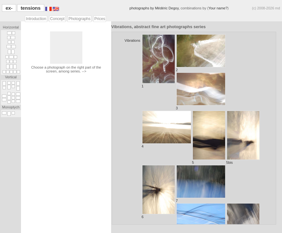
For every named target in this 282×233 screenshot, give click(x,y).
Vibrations (133, 40)
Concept (57, 19)
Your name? (217, 8)
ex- (9, 8)
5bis (243, 137)
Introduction (36, 19)
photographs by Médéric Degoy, (155, 8)
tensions (31, 8)
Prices (99, 19)
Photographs (79, 19)
